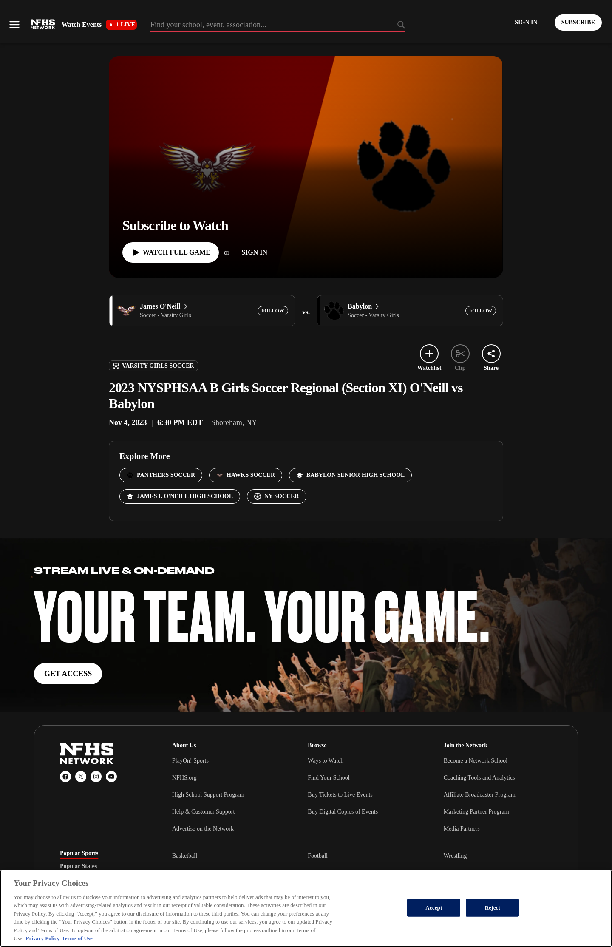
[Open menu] (14, 25)
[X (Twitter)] (80, 776)
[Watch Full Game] (170, 252)
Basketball (184, 856)
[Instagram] (96, 776)
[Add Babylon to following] (480, 310)
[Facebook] (65, 776)
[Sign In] (254, 252)
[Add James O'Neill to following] (273, 310)
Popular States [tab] (78, 866)
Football (318, 856)
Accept (433, 907)
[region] (306, 908)
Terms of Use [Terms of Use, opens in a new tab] (77, 938)
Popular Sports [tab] (79, 853)
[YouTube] (111, 776)
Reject (492, 907)
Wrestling (455, 856)
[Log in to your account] (526, 22)
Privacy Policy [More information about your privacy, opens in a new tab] (43, 938)
